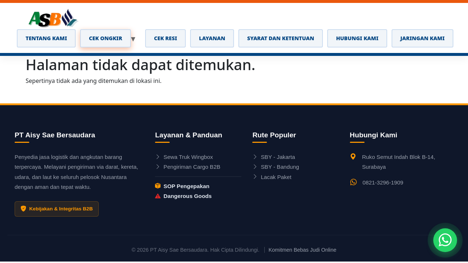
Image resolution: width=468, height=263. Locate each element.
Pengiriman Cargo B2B (187, 167)
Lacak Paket (271, 177)
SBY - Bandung (275, 167)
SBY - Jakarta (273, 157)
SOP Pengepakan (182, 186)
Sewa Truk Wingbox (184, 157)
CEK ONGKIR (105, 38)
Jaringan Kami (422, 38)
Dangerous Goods (183, 196)
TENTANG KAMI (46, 38)
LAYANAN (212, 38)
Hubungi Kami (357, 38)
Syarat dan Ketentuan (280, 38)
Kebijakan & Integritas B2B (56, 209)
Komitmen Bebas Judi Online (302, 250)
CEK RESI (165, 38)
